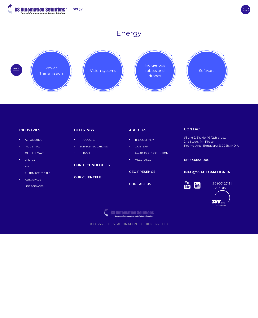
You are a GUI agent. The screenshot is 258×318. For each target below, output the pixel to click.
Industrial (32, 230)
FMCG (29, 250)
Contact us (140, 268)
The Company (144, 224)
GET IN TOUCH (246, 9)
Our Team (141, 230)
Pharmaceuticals (37, 257)
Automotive (33, 224)
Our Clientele (87, 261)
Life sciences (34, 270)
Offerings (83, 214)
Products (87, 224)
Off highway (34, 237)
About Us (137, 214)
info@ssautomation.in (207, 256)
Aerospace (33, 263)
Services (86, 237)
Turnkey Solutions (94, 230)
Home (33, 93)
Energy (77, 93)
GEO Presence (141, 256)
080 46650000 (197, 244)
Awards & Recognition (151, 237)
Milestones (143, 243)
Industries (54, 93)
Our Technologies (91, 249)
